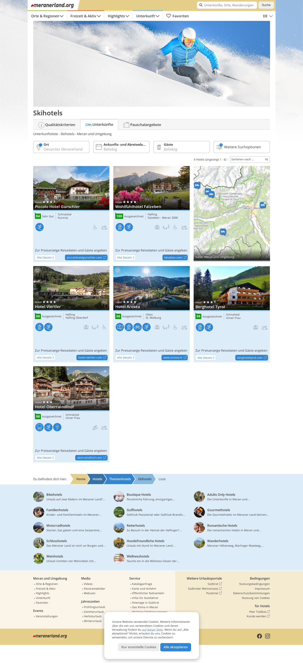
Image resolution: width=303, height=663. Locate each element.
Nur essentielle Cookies (138, 647)
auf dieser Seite (152, 629)
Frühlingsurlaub (94, 607)
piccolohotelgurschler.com (87, 257)
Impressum (262, 588)
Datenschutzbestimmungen (251, 593)
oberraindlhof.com (92, 458)
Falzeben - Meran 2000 (163, 217)
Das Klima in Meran (145, 607)
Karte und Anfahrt (144, 588)
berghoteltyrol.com (252, 357)
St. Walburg (153, 317)
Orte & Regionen (45, 16)
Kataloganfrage (142, 584)
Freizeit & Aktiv (83, 16)
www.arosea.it (175, 357)
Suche (266, 5)
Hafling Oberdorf (77, 317)
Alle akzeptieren (176, 647)
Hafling (152, 214)
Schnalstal (64, 214)
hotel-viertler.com (92, 357)
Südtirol (215, 584)
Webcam (89, 593)
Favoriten (177, 16)
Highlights (116, 16)
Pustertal (214, 593)
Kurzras (63, 217)
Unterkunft (145, 16)
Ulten (149, 314)
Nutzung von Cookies (256, 598)
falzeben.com (176, 257)
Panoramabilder (94, 588)
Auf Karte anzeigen (232, 213)
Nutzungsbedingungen (254, 584)
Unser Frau (233, 318)
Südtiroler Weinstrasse (205, 589)
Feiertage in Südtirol (145, 602)
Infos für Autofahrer (145, 598)
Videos (88, 584)
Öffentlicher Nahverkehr (148, 593)
